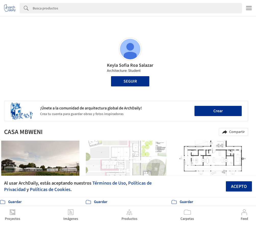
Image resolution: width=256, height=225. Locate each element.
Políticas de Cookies (50, 189)
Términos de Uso (109, 183)
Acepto (239, 186)
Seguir (130, 81)
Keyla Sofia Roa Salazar (130, 65)
